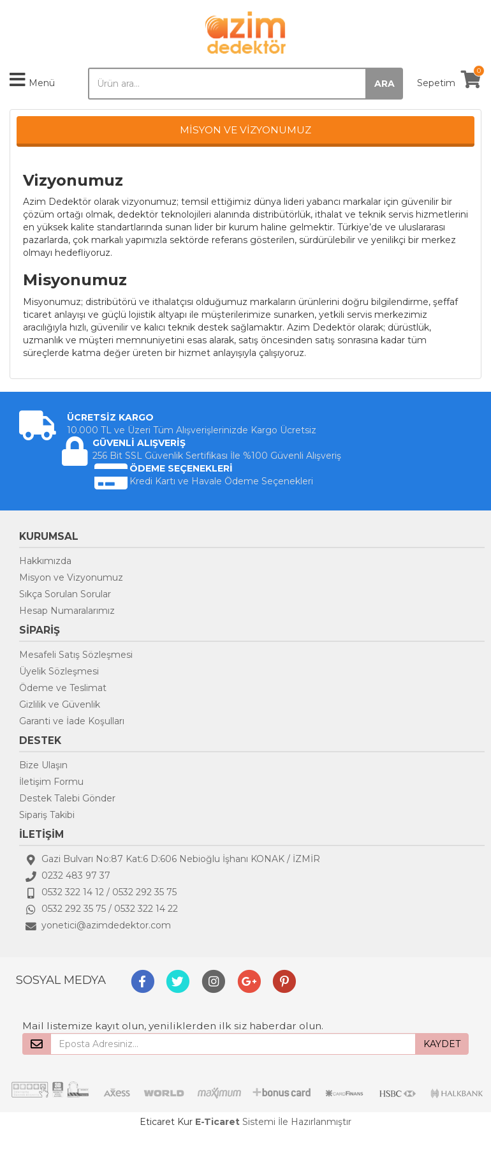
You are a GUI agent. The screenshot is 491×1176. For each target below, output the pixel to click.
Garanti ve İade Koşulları (71, 721)
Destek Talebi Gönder (67, 798)
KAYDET (441, 1044)
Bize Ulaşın (43, 765)
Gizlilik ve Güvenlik (59, 704)
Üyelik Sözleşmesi (59, 671)
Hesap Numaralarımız (67, 610)
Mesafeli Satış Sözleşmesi (76, 654)
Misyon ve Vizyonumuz (71, 577)
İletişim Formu (51, 781)
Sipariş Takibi (47, 815)
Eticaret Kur (166, 1122)
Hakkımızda (45, 561)
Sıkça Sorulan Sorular (65, 594)
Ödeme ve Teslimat (62, 688)
